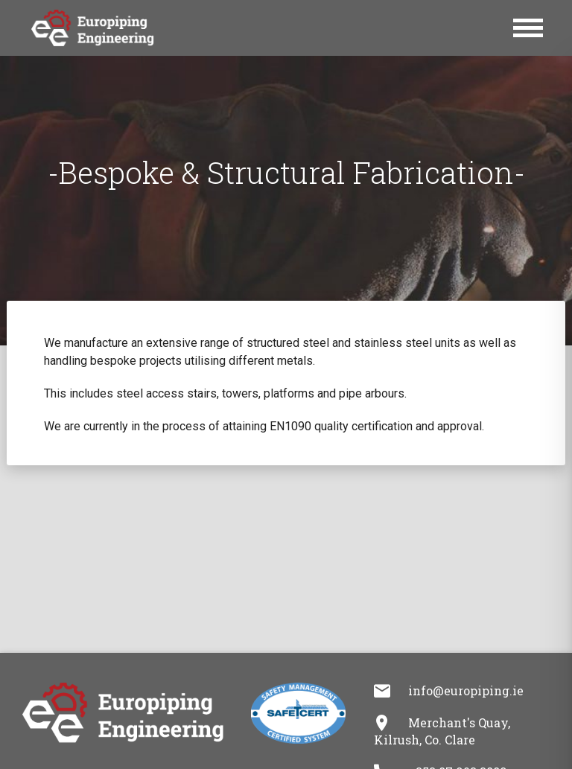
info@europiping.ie (466, 690)
